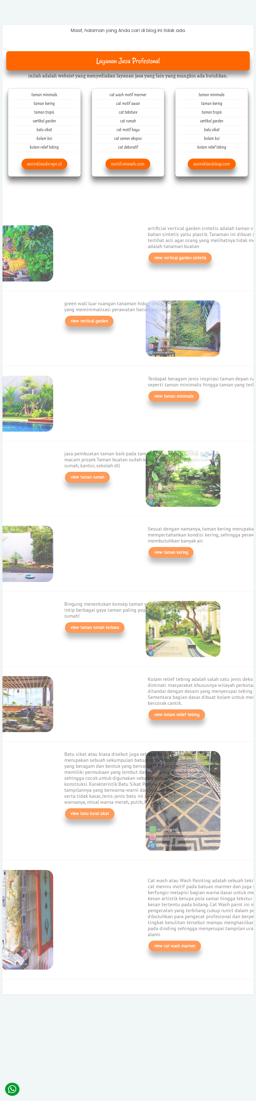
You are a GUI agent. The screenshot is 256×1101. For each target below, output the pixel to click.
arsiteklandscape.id (44, 164)
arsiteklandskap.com (211, 164)
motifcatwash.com (128, 164)
